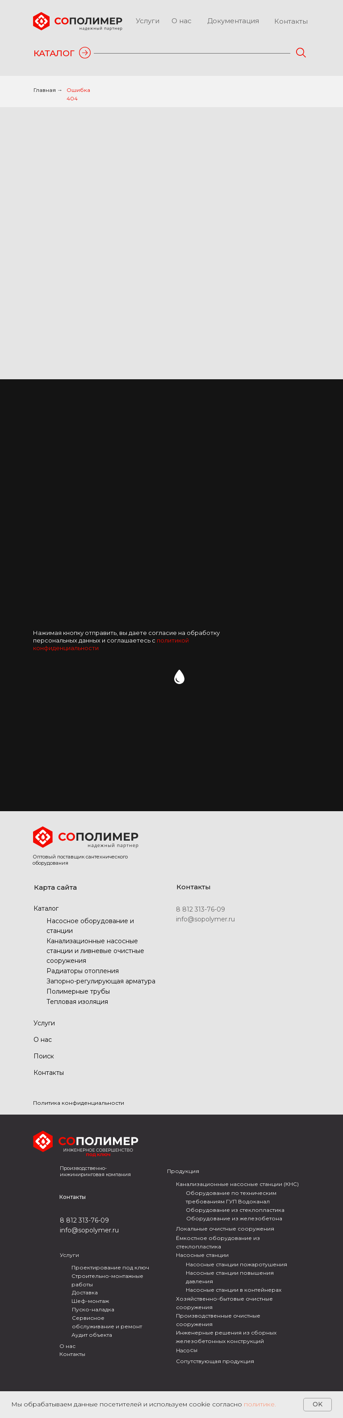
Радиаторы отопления (82, 971)
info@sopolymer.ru (205, 919)
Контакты (291, 21)
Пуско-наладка (93, 1309)
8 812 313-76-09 (200, 909)
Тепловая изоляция (77, 1002)
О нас (182, 21)
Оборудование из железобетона (234, 1218)
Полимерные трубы (78, 991)
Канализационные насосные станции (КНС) (237, 1184)
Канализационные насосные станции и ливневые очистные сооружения (95, 951)
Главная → (48, 90)
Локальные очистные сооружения (225, 1228)
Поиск (43, 1056)
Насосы (186, 1350)
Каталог (46, 908)
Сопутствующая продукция (215, 1361)
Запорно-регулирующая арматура (100, 981)
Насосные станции (202, 1255)
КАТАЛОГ (54, 53)
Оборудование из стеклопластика (235, 1210)
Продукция (183, 1171)
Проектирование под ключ (110, 1267)
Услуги (147, 21)
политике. (260, 1404)
